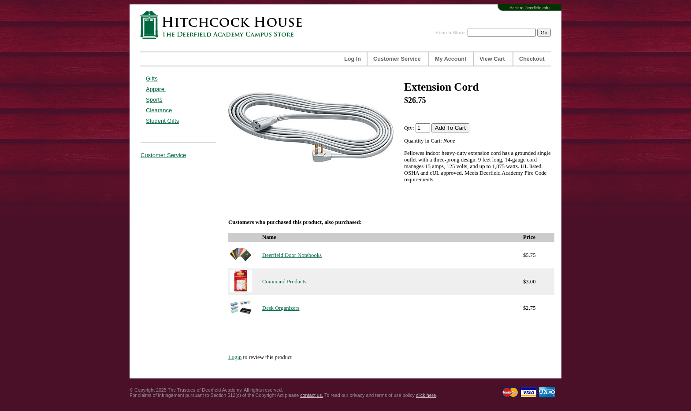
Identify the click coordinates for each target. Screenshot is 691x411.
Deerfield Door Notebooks (292, 255)
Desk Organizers (280, 308)
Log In (352, 59)
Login (234, 357)
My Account (450, 59)
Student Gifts (162, 120)
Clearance (159, 110)
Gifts (152, 78)
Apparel (156, 89)
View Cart (492, 59)
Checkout (532, 59)
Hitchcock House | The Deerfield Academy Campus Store (224, 25)
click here (426, 395)
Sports (154, 99)
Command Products (284, 282)
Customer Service (397, 59)
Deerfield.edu (537, 7)
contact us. (311, 395)
